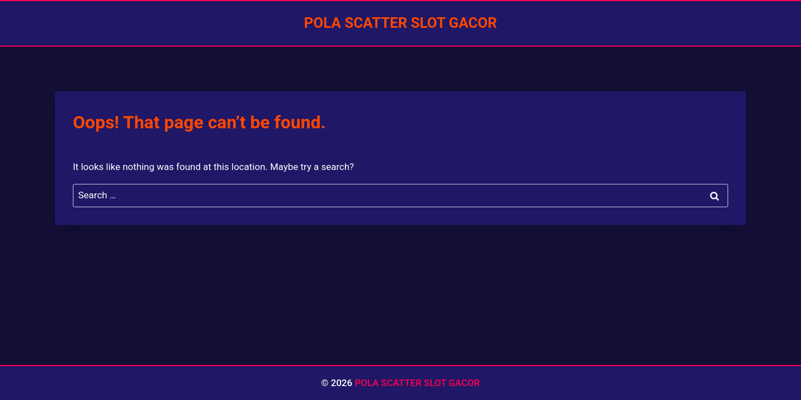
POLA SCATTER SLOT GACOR (417, 382)
